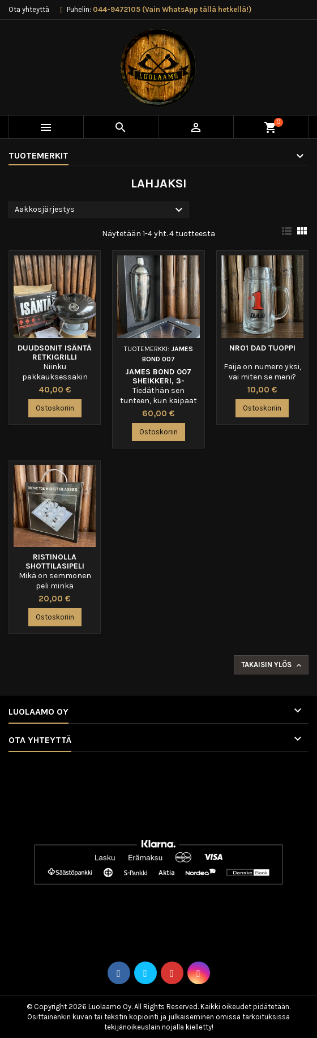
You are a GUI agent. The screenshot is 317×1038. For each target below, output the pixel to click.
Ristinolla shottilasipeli (54, 561)
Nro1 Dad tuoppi (262, 348)
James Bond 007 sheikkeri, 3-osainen (158, 381)
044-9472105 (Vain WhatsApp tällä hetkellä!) (172, 9)
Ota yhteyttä (28, 9)
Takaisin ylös (272, 665)
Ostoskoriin (55, 408)
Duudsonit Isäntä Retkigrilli (55, 352)
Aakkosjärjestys (100, 210)
